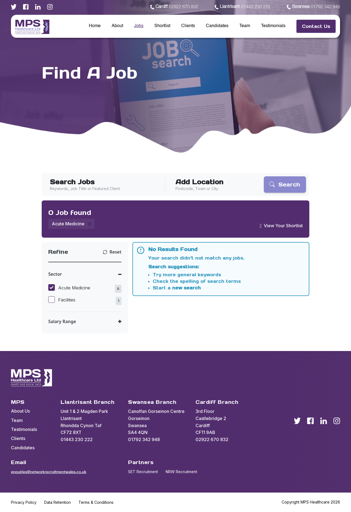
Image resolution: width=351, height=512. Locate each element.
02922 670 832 (174, 7)
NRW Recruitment (181, 471)
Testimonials (273, 26)
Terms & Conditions (96, 502)
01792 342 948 (313, 7)
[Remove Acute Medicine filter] (71, 224)
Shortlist (162, 26)
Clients (188, 26)
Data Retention (57, 502)
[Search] (285, 184)
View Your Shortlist (283, 225)
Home (95, 26)
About (117, 26)
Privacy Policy (23, 502)
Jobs (138, 26)
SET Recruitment (143, 471)
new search (186, 287)
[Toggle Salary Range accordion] (84, 321)
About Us (20, 411)
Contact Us (316, 26)
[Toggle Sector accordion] (84, 274)
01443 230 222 (242, 7)
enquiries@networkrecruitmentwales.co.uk (48, 472)
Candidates (217, 26)
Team (244, 26)
